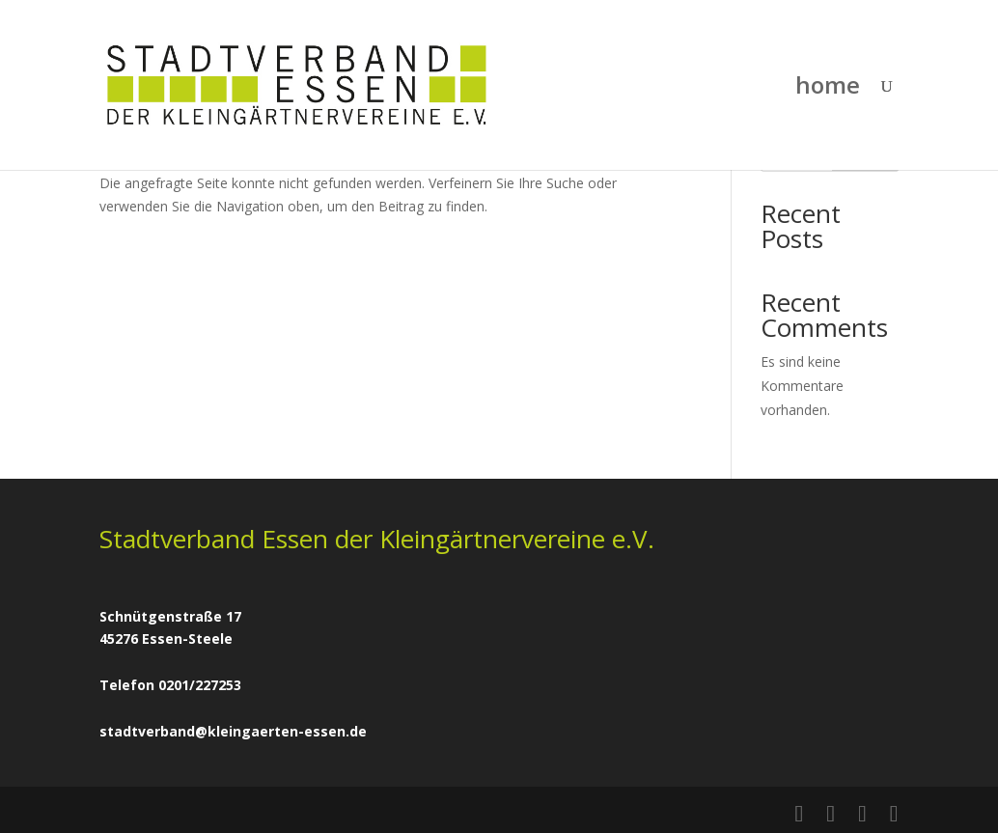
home (827, 89)
